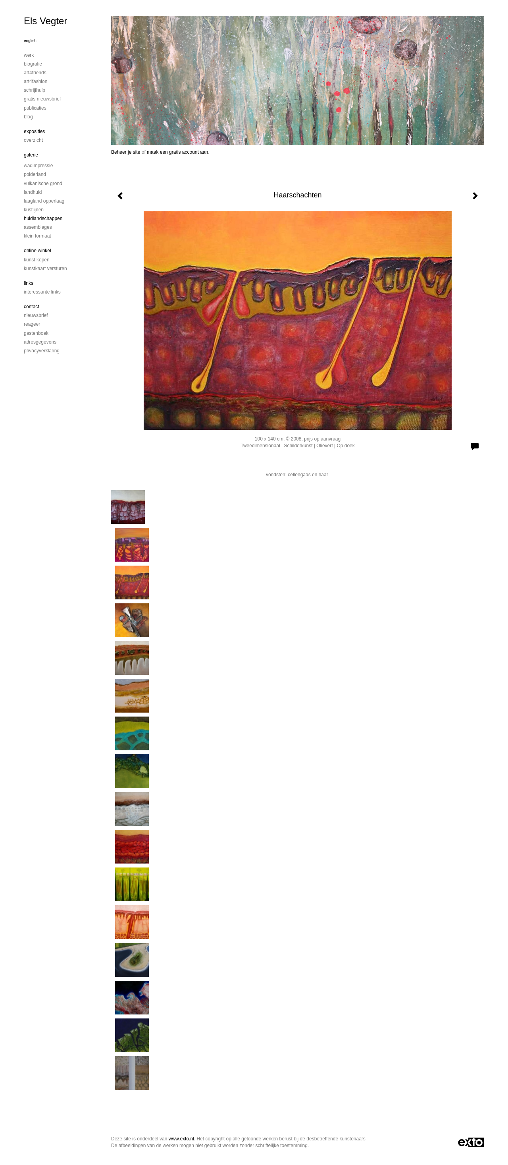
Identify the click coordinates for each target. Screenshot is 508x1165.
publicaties (35, 108)
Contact (31, 306)
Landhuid (33, 192)
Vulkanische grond (43, 183)
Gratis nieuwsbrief (42, 99)
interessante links (42, 292)
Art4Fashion (35, 81)
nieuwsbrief (36, 315)
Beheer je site (125, 152)
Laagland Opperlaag (44, 201)
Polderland (35, 174)
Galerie (31, 155)
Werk (29, 55)
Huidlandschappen (43, 218)
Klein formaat (37, 236)
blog (28, 117)
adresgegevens (40, 342)
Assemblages (38, 227)
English (30, 41)
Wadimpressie (38, 165)
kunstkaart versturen (45, 268)
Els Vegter (45, 20)
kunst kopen (37, 260)
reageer (32, 324)
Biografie (33, 64)
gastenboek (36, 333)
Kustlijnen (34, 210)
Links (28, 283)
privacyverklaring (42, 351)
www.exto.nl (181, 1139)
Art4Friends (35, 72)
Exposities (34, 131)
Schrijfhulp (34, 90)
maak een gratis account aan (177, 152)
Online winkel (37, 250)
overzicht (33, 140)
